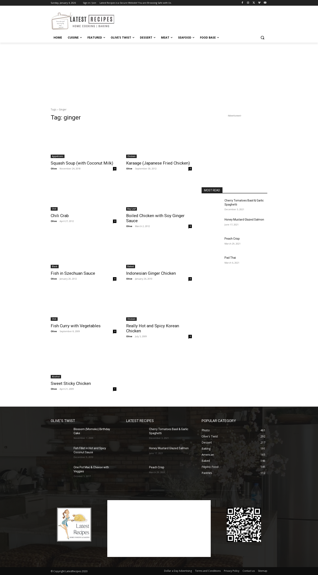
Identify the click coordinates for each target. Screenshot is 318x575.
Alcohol (56, 376)
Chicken (131, 156)
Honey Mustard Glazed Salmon (244, 219)
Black (54, 266)
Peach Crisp (232, 238)
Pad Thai (230, 257)
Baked (130, 266)
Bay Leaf (131, 208)
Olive (54, 168)
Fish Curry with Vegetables (76, 325)
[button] (262, 37)
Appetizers (57, 156)
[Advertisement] (189, 20)
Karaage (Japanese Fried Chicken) (158, 163)
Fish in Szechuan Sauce (73, 273)
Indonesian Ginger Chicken (151, 273)
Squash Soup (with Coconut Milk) (82, 163)
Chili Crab (60, 215)
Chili (54, 208)
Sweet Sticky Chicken (71, 383)
